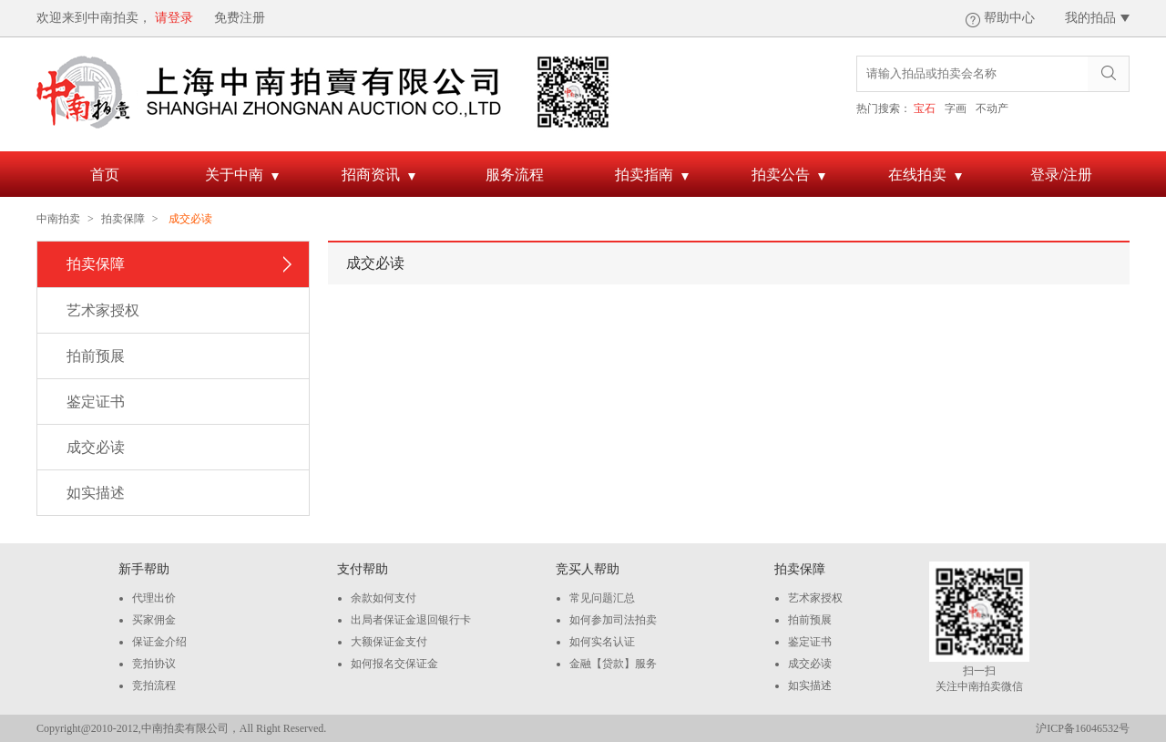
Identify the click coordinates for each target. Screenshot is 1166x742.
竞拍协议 (154, 663)
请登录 (174, 18)
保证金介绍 (159, 641)
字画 (956, 108)
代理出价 (154, 598)
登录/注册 (1061, 174)
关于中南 (242, 177)
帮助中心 (1009, 18)
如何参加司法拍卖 (613, 619)
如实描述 (95, 492)
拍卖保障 (123, 218)
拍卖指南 (652, 177)
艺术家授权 (102, 310)
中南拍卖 (58, 218)
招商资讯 (378, 177)
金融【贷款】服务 (613, 663)
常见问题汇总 (602, 598)
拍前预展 (95, 356)
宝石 (925, 108)
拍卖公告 (788, 177)
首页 (104, 174)
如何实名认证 (602, 641)
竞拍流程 (154, 685)
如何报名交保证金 (394, 663)
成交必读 (95, 447)
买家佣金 (154, 619)
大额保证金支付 (389, 641)
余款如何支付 (383, 598)
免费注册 (239, 18)
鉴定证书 (95, 401)
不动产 (992, 108)
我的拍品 (1090, 18)
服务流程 (515, 174)
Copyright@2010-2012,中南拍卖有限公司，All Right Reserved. (181, 728)
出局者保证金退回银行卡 (411, 619)
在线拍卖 (925, 177)
